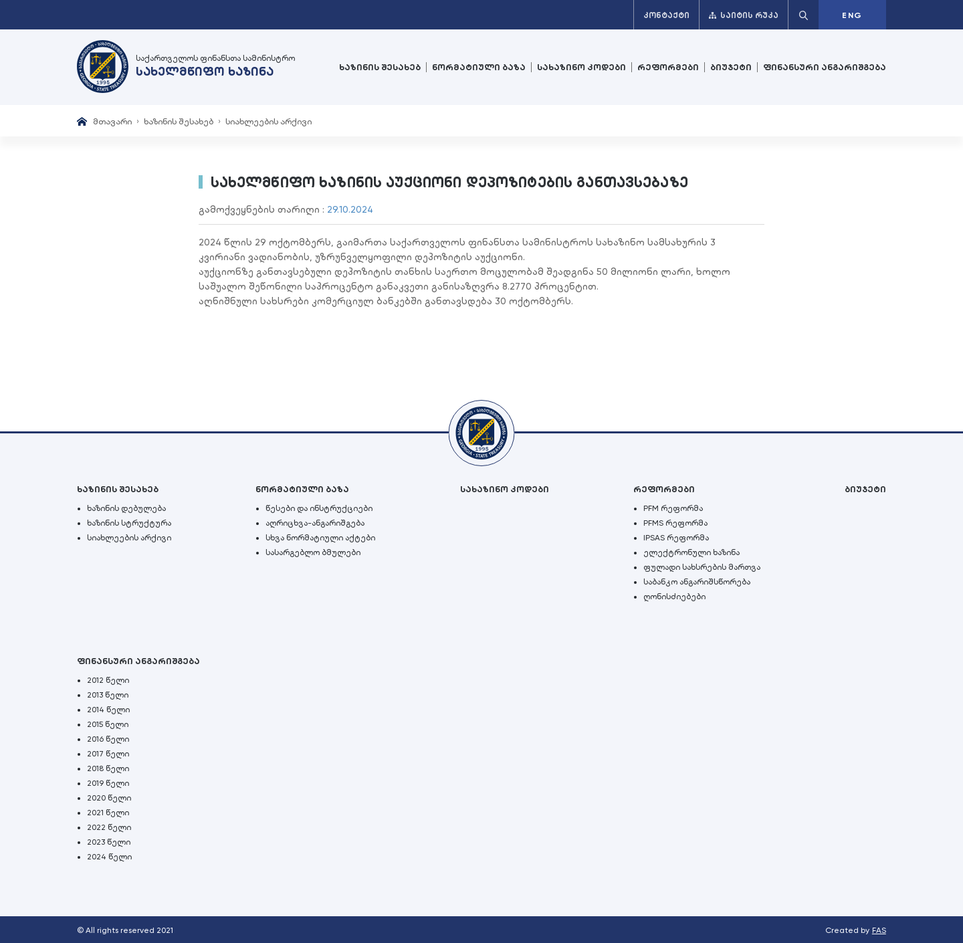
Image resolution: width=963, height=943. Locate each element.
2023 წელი (108, 842)
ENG (852, 15)
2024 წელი (109, 856)
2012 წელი (108, 680)
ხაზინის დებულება (126, 508)
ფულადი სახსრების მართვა (701, 567)
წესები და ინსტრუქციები (318, 508)
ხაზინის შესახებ (380, 67)
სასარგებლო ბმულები (312, 552)
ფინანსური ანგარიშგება (824, 67)
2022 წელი (109, 827)
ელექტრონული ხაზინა (691, 552)
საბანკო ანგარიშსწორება (696, 582)
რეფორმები (668, 67)
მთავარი (112, 121)
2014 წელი (108, 709)
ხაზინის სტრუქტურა (129, 523)
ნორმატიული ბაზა (479, 67)
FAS (879, 930)
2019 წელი (108, 783)
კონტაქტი (666, 15)
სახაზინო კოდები (581, 67)
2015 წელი (107, 724)
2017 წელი (108, 753)
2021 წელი (108, 812)
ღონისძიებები (674, 596)
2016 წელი (108, 739)
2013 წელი (107, 695)
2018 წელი (108, 768)
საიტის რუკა (743, 15)
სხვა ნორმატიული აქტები (320, 537)
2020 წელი (109, 798)
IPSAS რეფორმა (676, 537)
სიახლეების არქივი (268, 121)
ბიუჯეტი (731, 67)
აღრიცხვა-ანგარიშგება (314, 523)
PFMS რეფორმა (675, 523)
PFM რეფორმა (673, 508)
